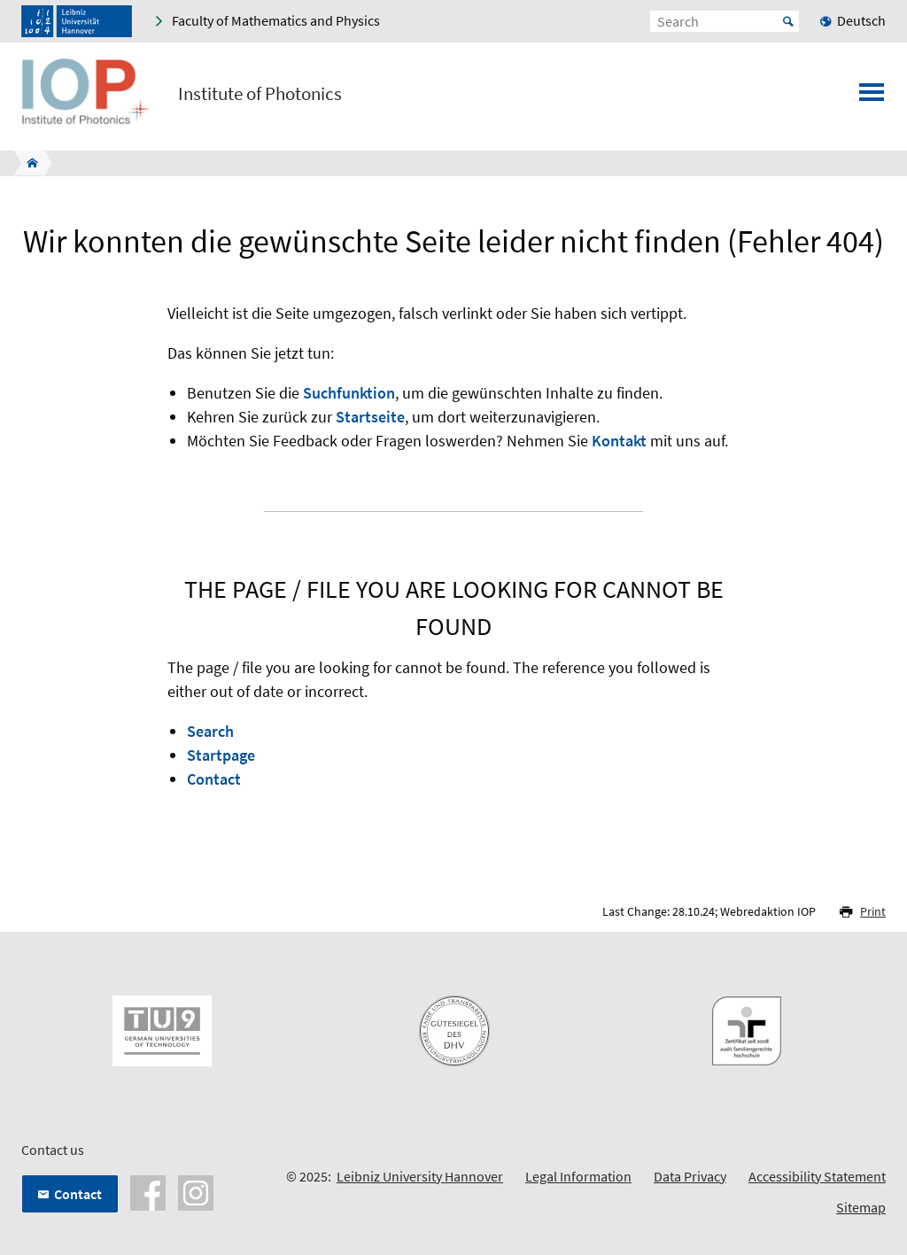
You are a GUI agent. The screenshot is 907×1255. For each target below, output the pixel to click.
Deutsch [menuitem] (861, 20)
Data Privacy (690, 1176)
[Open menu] (871, 97)
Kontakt (619, 440)
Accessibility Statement (817, 1176)
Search (210, 731)
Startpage (221, 755)
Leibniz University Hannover (420, 1176)
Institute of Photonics (260, 94)
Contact (214, 779)
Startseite (370, 417)
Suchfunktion (349, 393)
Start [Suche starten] (788, 21)
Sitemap (861, 1207)
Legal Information (578, 1176)
